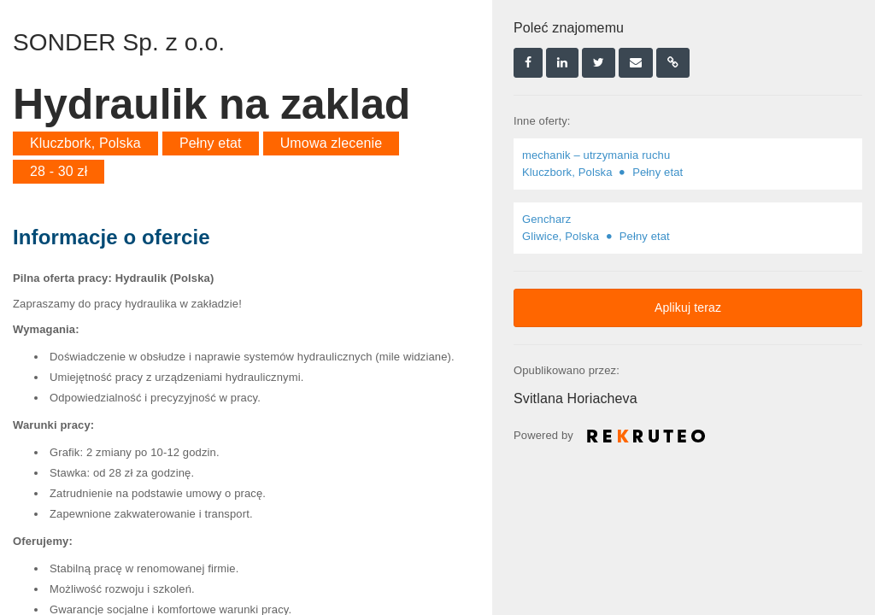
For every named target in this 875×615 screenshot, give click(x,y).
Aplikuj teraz (688, 307)
